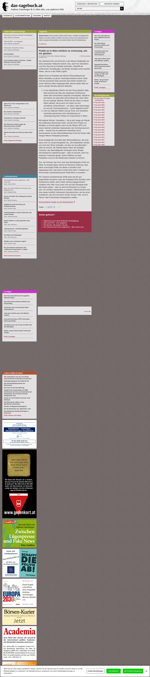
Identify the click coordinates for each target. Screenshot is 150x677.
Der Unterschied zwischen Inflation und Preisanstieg (101, 45)
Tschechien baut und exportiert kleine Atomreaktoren (101, 52)
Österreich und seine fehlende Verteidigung (61, 221)
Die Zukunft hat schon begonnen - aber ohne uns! (63, 227)
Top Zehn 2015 (99, 130)
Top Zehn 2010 (99, 142)
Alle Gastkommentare (12, 256)
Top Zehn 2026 (99, 102)
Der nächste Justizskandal (12, 112)
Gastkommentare (22, 15)
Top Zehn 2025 (99, 105)
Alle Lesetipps (10, 336)
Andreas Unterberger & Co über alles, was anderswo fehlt (37, 9)
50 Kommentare (85, 56)
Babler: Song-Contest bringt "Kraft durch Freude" (101, 81)
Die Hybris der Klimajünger (13, 235)
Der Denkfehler (9, 54)
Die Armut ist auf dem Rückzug (14, 388)
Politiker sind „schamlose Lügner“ (15, 241)
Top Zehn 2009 (99, 145)
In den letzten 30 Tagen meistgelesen (102, 99)
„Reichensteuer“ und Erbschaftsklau (16, 229)
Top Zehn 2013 (99, 135)
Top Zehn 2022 (99, 112)
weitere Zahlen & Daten (13, 373)
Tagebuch (7, 15)
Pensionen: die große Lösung (55, 225)
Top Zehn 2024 (99, 107)
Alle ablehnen (113, 673)
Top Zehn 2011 (99, 140)
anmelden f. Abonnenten (87, 4)
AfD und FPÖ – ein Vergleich (55, 223)
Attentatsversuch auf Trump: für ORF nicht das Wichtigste (101, 74)
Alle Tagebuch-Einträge (13, 140)
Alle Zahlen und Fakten (13, 415)
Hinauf (86, 311)
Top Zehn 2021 (99, 115)
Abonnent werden (112, 4)
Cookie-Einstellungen (95, 673)
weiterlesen (43, 44)
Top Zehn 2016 (99, 127)
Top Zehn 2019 (99, 120)
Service (47, 15)
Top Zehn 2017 (99, 125)
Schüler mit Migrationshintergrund (15, 406)
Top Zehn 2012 (99, 137)
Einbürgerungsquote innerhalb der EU (16, 381)
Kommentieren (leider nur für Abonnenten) (56, 202)
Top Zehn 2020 (99, 117)
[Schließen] (146, 673)
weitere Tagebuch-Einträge (14, 31)
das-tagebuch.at (26, 5)
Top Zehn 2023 (99, 110)
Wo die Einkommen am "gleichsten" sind (17, 409)
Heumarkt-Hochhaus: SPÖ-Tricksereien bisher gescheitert (102, 66)
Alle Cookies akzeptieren (133, 673)
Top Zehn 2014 (99, 132)
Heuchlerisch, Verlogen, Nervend (14, 118)
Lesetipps (37, 15)
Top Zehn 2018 (99, 122)
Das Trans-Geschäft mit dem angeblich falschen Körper (102, 37)
